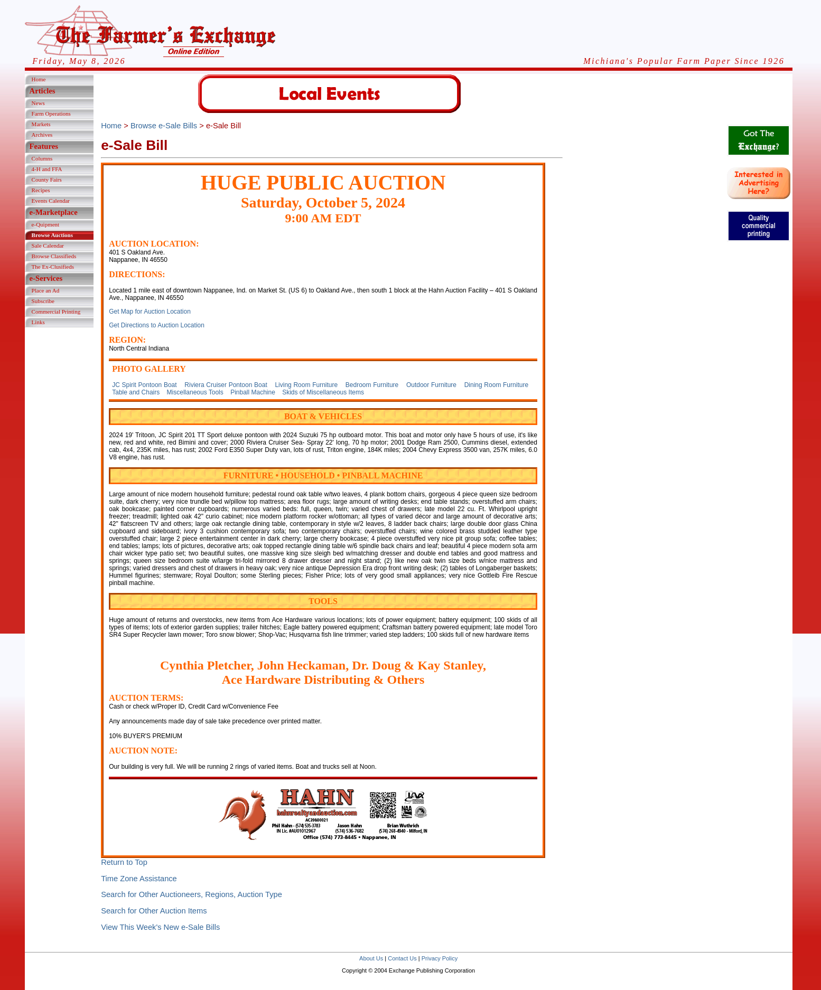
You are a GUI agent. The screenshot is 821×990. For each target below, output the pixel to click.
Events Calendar (51, 200)
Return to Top (124, 862)
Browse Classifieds (54, 256)
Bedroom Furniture (372, 385)
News (38, 103)
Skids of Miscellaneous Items (323, 392)
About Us (371, 958)
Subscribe (43, 301)
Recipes (41, 190)
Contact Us (402, 958)
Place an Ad (46, 290)
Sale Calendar (48, 245)
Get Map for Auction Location (150, 311)
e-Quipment (46, 224)
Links (38, 322)
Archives (42, 134)
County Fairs (47, 179)
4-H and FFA (47, 169)
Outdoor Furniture (431, 385)
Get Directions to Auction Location (156, 325)
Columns (42, 158)
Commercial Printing (56, 311)
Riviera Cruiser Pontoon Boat (225, 385)
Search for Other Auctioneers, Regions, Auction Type (191, 894)
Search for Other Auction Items (154, 911)
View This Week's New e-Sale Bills (160, 927)
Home (39, 79)
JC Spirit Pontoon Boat (144, 385)
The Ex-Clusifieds (53, 266)
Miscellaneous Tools (195, 392)
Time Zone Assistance (139, 878)
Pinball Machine (252, 392)
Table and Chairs (136, 392)
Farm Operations (51, 113)
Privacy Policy (440, 958)
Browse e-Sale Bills (163, 125)
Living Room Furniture (306, 385)
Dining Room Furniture (496, 385)
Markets (41, 124)
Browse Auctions (52, 235)
